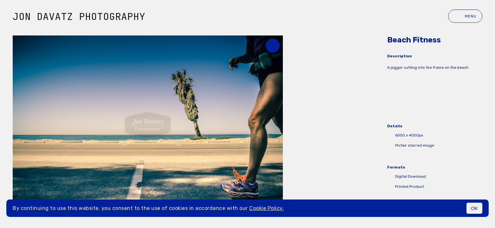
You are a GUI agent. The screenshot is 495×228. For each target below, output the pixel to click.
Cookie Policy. (266, 208)
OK (474, 208)
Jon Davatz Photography (79, 16)
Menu (465, 16)
